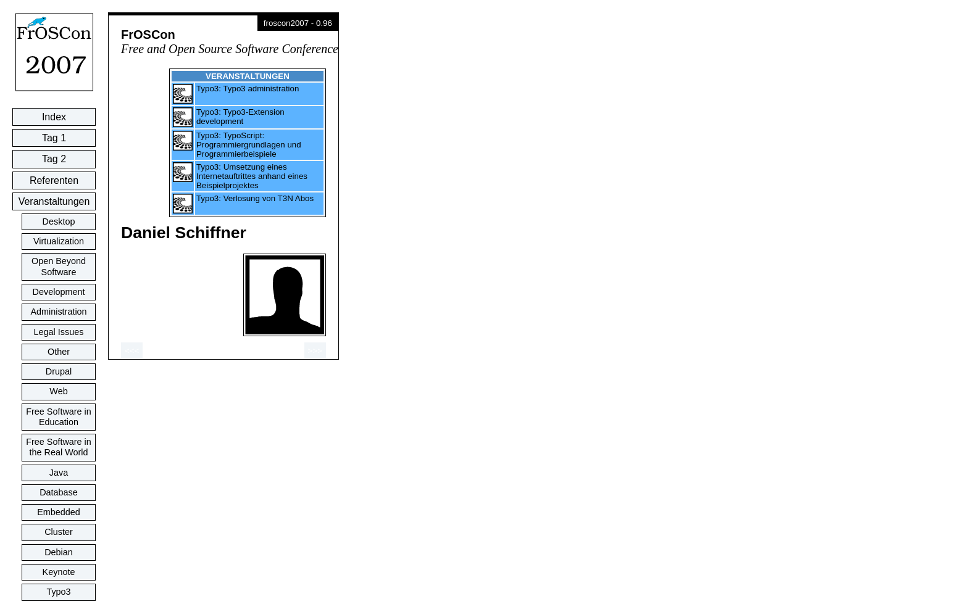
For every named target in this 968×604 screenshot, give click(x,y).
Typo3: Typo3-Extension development (240, 116)
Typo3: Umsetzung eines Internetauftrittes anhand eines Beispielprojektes (251, 176)
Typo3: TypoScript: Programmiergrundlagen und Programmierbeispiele (248, 145)
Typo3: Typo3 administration (247, 88)
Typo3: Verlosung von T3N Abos (255, 198)
